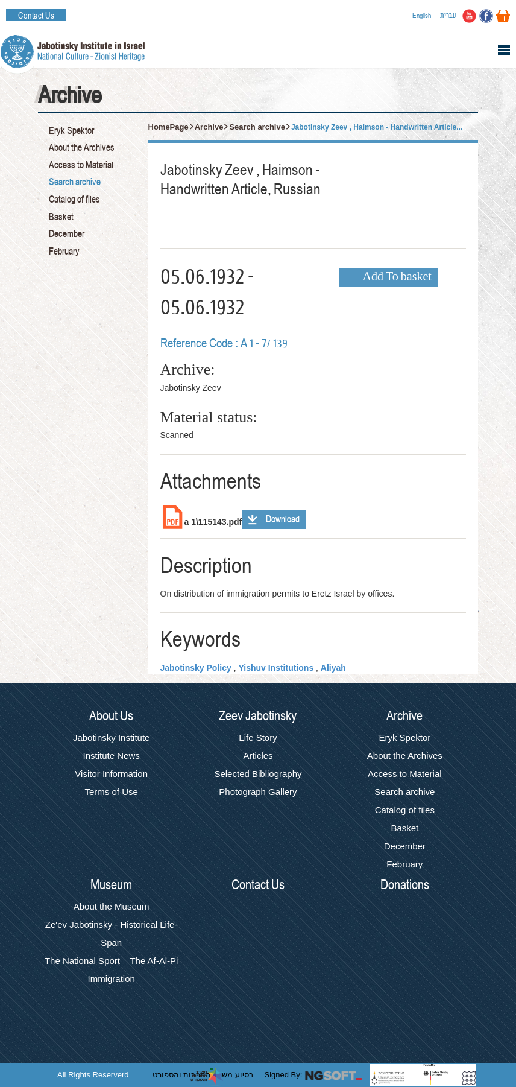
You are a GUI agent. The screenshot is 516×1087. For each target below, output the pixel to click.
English (421, 16)
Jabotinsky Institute (111, 737)
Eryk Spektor (71, 131)
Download (283, 519)
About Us (111, 716)
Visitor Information (111, 774)
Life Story (258, 737)
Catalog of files (74, 199)
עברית (448, 16)
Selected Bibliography (257, 774)
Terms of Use (110, 792)
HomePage (168, 127)
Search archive (75, 182)
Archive (209, 127)
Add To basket (397, 277)
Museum (111, 885)
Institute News (111, 755)
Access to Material (81, 165)
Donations (404, 885)
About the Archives (82, 147)
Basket (61, 217)
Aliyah (333, 668)
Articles (257, 755)
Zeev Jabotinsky (258, 716)
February (64, 251)
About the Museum (111, 906)
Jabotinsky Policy (195, 668)
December (66, 234)
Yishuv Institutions (275, 668)
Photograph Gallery (258, 792)
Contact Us (36, 15)
